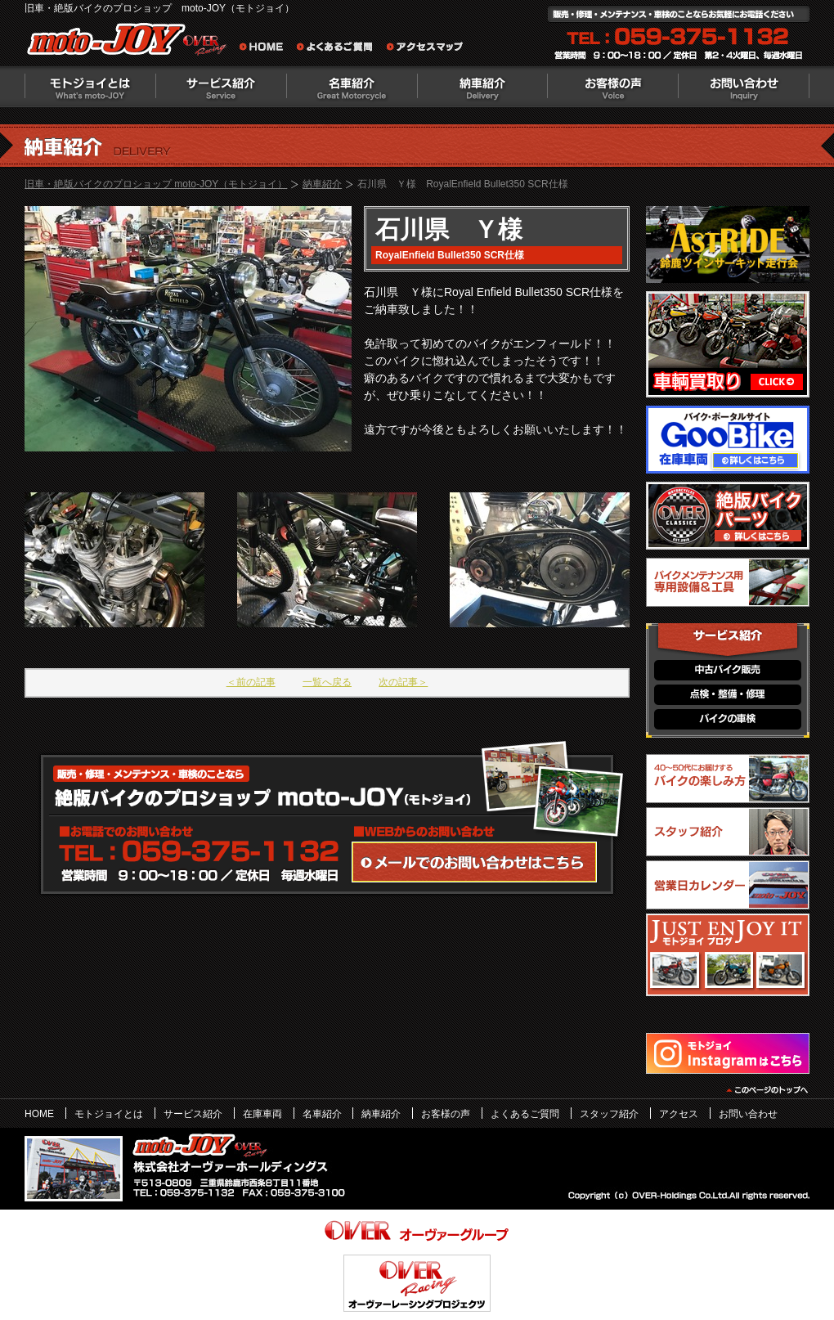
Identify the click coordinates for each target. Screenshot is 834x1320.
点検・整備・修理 (727, 695)
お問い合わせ (744, 86)
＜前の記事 (251, 682)
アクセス (678, 1114)
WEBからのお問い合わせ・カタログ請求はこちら (474, 862)
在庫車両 (262, 1114)
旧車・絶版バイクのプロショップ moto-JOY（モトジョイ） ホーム (265, 49)
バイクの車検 (727, 719)
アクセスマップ (425, 49)
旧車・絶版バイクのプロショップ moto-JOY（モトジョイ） (156, 184)
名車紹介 (351, 86)
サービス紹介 (220, 86)
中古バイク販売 (727, 670)
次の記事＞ (403, 682)
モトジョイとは (90, 86)
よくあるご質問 (339, 49)
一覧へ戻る (327, 682)
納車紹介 (482, 86)
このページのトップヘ (766, 1090)
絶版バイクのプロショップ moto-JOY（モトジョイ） (131, 42)
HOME (39, 1114)
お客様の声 (613, 86)
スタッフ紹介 (609, 1114)
